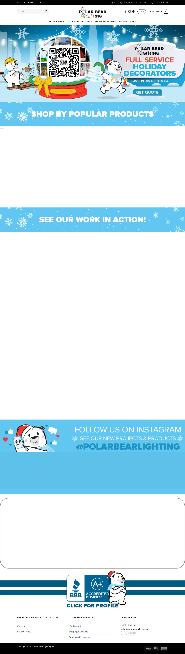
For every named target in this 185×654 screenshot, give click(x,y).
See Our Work (57, 21)
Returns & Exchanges (79, 637)
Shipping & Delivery (78, 631)
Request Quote (127, 21)
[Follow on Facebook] (126, 11)
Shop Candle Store (105, 21)
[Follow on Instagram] (129, 11)
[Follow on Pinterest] (133, 11)
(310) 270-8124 (128, 625)
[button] (141, 11)
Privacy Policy (24, 631)
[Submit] (46, 11)
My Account (75, 626)
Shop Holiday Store (80, 21)
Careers (21, 626)
